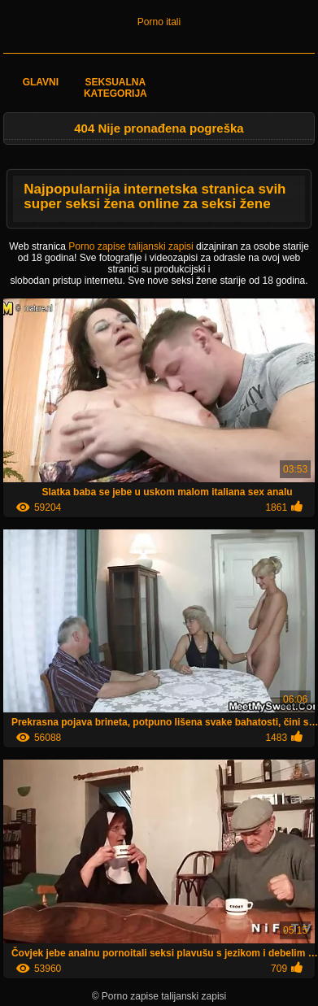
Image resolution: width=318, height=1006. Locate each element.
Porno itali (159, 22)
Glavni (41, 82)
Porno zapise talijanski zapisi (132, 246)
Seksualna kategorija (115, 87)
